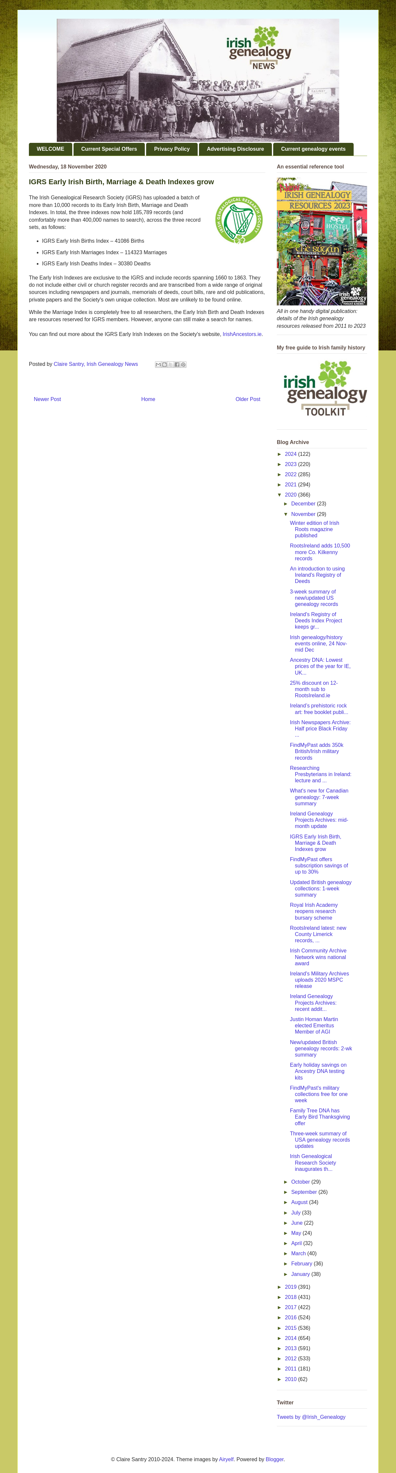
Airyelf (226, 1459)
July (296, 1213)
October (301, 1182)
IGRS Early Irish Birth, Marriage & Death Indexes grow (315, 843)
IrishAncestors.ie (242, 334)
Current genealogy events (313, 149)
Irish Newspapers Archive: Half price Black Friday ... (320, 729)
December (304, 503)
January (301, 1274)
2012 (291, 1358)
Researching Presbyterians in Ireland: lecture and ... (321, 774)
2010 (291, 1379)
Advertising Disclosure (235, 149)
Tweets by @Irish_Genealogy (311, 1417)
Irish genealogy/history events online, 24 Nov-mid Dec (318, 644)
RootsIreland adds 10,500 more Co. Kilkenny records (320, 552)
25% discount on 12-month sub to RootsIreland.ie (314, 689)
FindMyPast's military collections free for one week (319, 1094)
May (297, 1233)
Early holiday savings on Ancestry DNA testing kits (318, 1071)
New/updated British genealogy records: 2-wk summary (321, 1048)
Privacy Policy (172, 149)
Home (148, 399)
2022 (291, 474)
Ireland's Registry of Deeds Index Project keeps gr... (316, 621)
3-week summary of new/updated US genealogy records (314, 598)
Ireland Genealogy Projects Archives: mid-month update (319, 820)
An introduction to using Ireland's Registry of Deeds (317, 575)
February (302, 1263)
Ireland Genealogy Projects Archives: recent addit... (313, 1002)
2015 (291, 1328)
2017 (291, 1307)
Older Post (247, 399)
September (305, 1192)
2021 (291, 484)
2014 (291, 1338)
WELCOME (50, 149)
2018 (291, 1297)
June (297, 1223)
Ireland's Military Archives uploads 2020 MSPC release (319, 980)
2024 (291, 454)
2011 (291, 1369)
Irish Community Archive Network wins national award (318, 957)
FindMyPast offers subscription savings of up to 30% (319, 866)
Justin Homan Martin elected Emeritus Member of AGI (314, 1025)
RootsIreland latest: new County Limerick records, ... (318, 934)
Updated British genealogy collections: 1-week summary (321, 889)
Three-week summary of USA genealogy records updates (320, 1140)
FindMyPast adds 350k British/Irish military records (316, 751)
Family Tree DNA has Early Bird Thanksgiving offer (320, 1117)
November (304, 514)
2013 (291, 1348)
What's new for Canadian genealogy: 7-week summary (319, 797)
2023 (291, 464)
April (297, 1243)
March (299, 1253)
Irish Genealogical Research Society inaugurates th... (313, 1162)
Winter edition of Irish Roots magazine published (314, 529)
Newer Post (47, 399)
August (300, 1202)
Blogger (274, 1459)
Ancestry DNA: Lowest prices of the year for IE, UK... (320, 666)
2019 (291, 1287)
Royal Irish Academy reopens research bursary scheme (314, 911)
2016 (291, 1317)
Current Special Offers (109, 149)
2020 (291, 495)
